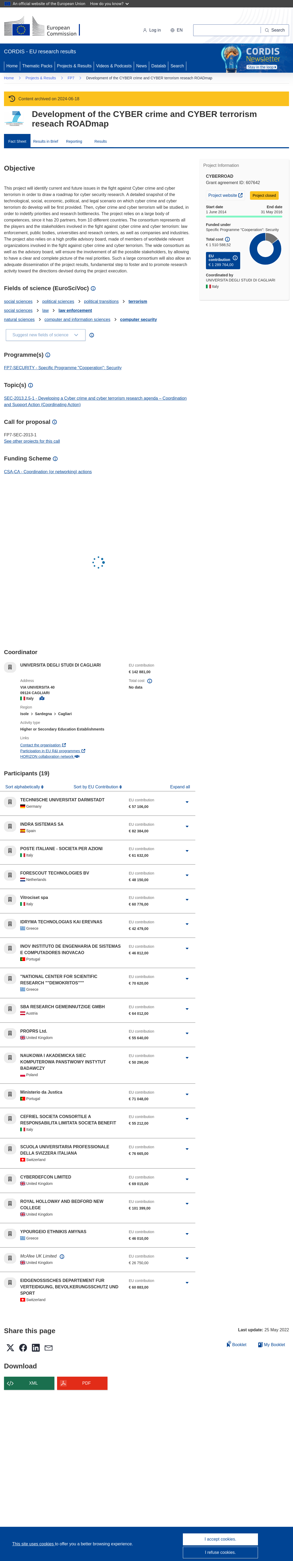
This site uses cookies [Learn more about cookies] (33, 1544)
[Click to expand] (187, 802)
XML (33, 1383)
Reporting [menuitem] (74, 141)
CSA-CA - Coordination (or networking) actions (48, 471)
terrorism (137, 301)
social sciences (18, 301)
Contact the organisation (43, 745)
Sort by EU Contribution (96, 787)
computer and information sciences (77, 319)
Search (177, 66)
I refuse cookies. (220, 1552)
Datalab (158, 66)
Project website (226, 195)
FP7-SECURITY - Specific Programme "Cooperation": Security (63, 368)
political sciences (58, 301)
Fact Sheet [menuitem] (17, 141)
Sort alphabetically (23, 787)
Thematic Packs (37, 66)
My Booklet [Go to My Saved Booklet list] (271, 1344)
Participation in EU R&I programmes (52, 751)
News (141, 66)
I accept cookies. (220, 1539)
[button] (176, 30)
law (45, 310)
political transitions (101, 301)
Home (12, 66)
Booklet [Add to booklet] (237, 1344)
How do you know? (109, 3)
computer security (138, 319)
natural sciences (19, 319)
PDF (86, 1383)
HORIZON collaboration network (49, 756)
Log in (152, 30)
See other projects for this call (32, 441)
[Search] (275, 30)
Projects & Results (74, 66)
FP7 (71, 78)
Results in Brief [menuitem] (45, 141)
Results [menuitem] (100, 141)
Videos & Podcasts (114, 66)
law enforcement (75, 310)
